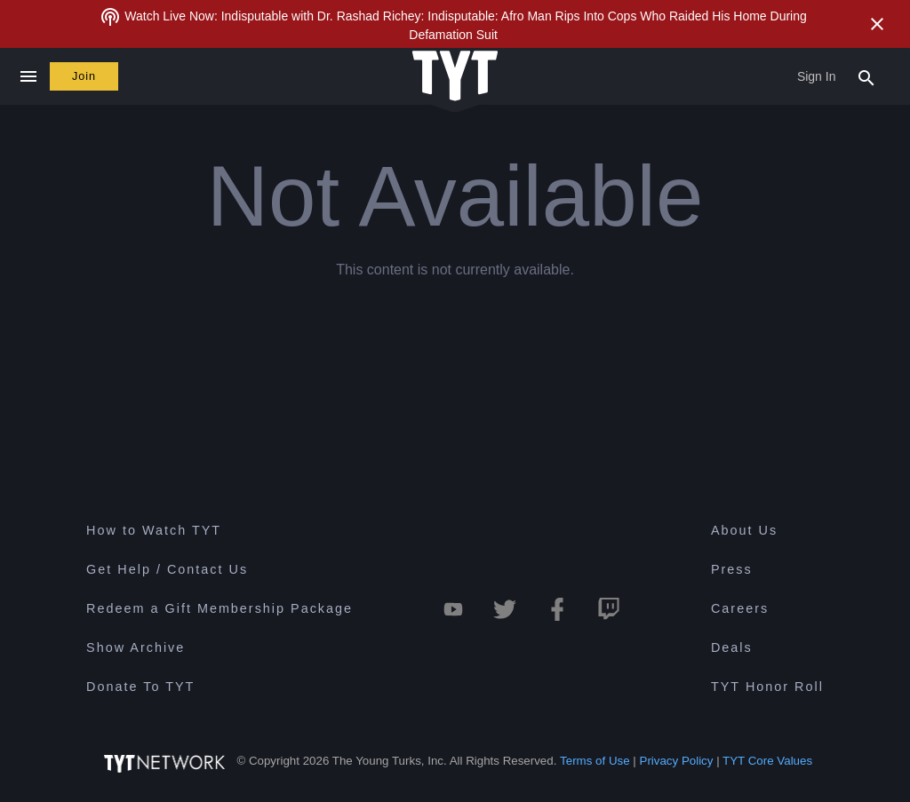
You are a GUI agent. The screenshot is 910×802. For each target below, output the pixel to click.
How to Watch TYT (153, 530)
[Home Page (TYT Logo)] (455, 77)
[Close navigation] (28, 76)
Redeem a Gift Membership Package (219, 608)
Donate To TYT (140, 686)
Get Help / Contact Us (167, 569)
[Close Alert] (877, 24)
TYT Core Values (767, 760)
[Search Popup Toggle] (866, 76)
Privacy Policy (677, 760)
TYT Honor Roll (767, 686)
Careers (740, 608)
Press (732, 569)
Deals (732, 647)
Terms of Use (595, 760)
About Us (744, 530)
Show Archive (135, 647)
